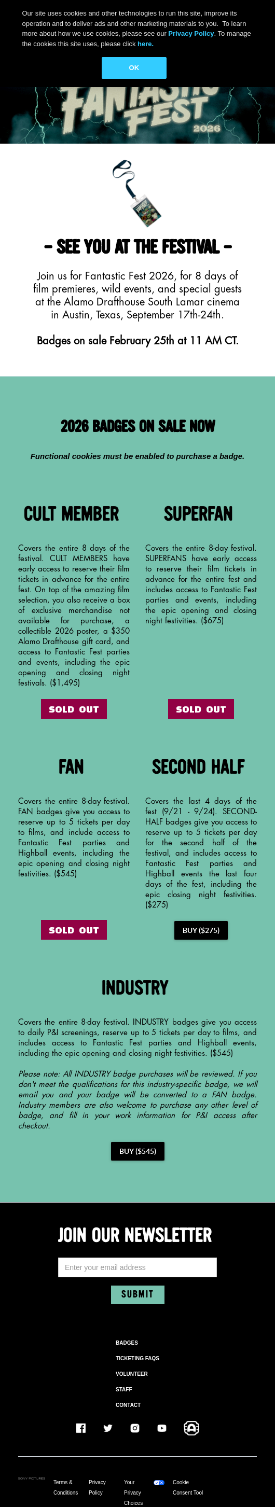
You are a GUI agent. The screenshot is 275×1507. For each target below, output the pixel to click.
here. (146, 44)
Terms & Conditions (65, 1488)
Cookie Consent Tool (188, 1488)
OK (134, 68)
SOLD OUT (74, 709)
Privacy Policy (97, 1488)
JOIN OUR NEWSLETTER (135, 1236)
